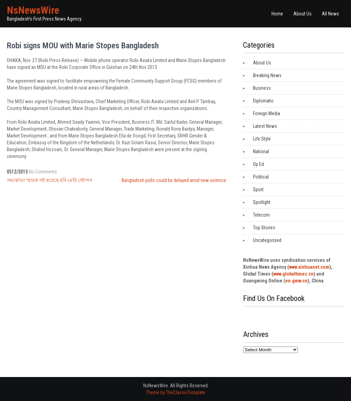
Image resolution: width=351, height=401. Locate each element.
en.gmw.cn (296, 280)
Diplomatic (263, 101)
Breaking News (267, 75)
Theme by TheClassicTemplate (175, 392)
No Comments (43, 171)
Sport (258, 189)
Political (261, 177)
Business (262, 88)
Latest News (265, 126)
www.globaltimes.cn (293, 274)
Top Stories (264, 227)
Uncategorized (267, 240)
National (261, 151)
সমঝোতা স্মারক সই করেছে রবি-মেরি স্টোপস (49, 180)
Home (277, 13)
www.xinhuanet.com (309, 267)
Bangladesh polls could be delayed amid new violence (174, 180)
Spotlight (261, 202)
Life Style (262, 139)
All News (330, 13)
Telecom (261, 215)
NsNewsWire (33, 10)
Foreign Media (266, 113)
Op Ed (258, 164)
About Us (302, 13)
